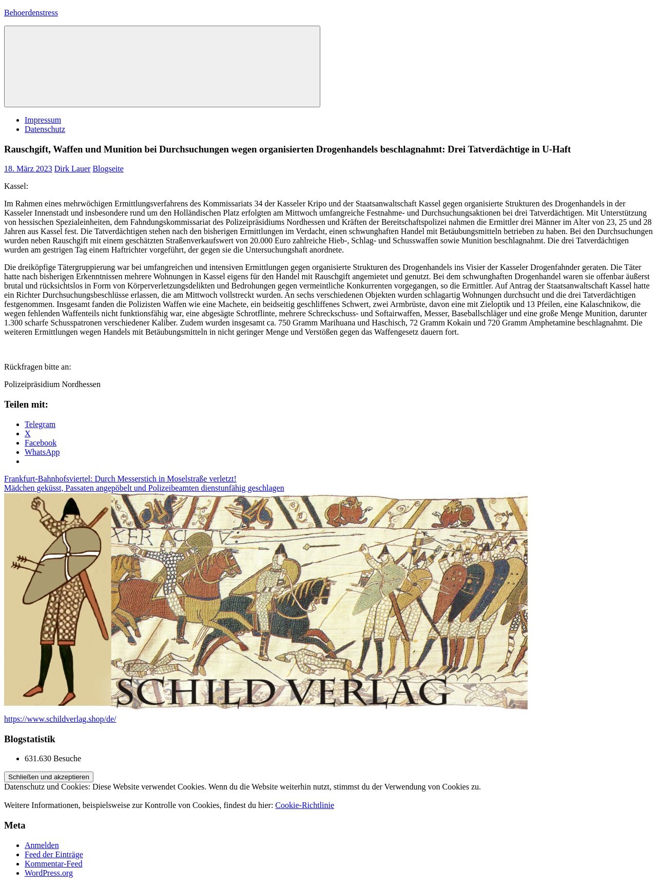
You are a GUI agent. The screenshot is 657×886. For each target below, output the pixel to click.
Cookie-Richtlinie (304, 805)
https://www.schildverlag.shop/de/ (60, 719)
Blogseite (107, 168)
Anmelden (42, 845)
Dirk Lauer (72, 168)
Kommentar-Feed (54, 863)
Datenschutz (45, 129)
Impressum (43, 119)
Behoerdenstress (31, 12)
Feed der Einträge (54, 854)
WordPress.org (49, 873)
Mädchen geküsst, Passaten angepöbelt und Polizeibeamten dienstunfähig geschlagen (144, 488)
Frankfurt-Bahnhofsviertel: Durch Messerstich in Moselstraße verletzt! (120, 478)
